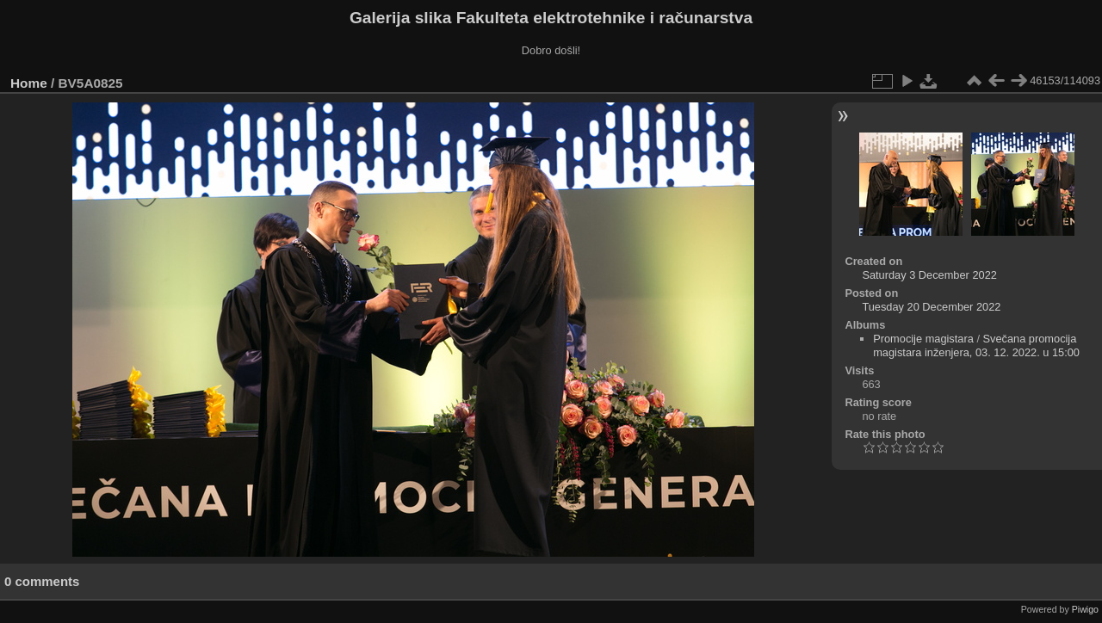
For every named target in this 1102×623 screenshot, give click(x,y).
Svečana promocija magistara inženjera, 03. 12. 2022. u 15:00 (976, 345)
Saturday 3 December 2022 (929, 274)
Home (28, 83)
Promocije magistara (923, 338)
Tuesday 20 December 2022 (931, 306)
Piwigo (1085, 609)
